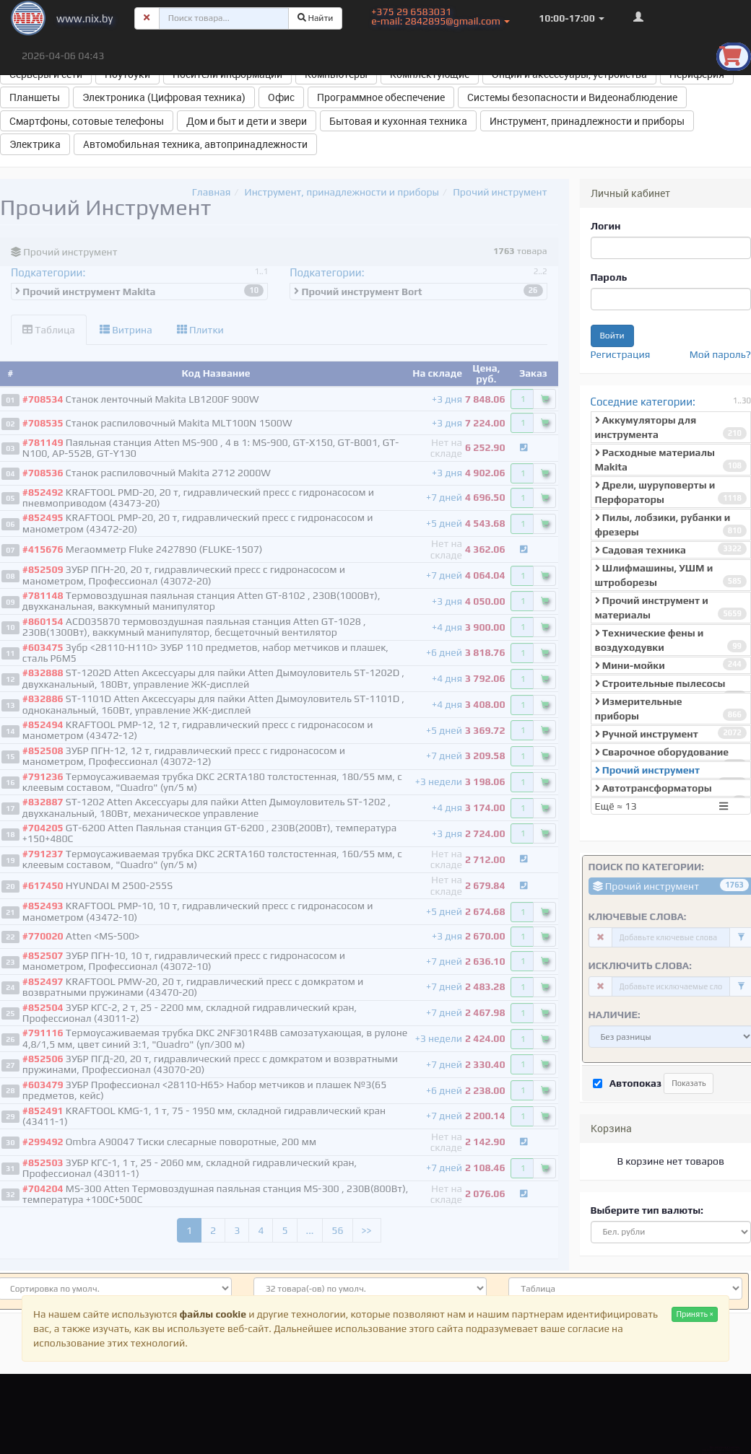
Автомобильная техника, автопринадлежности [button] (195, 144)
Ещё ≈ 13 (663, 806)
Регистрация (621, 354)
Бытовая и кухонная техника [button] (398, 121)
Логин (606, 226)
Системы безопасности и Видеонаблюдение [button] (572, 97)
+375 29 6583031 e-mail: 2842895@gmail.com (440, 16)
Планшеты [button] (34, 97)
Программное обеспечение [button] (381, 97)
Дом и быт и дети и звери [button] (246, 121)
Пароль (609, 277)
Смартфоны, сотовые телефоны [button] (86, 121)
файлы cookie (213, 1314)
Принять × (694, 1314)
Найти (316, 18)
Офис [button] (281, 97)
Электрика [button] (35, 144)
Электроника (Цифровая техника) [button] (164, 97)
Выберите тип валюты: (647, 1210)
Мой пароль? (720, 354)
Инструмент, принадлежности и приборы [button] (587, 121)
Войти (612, 335)
